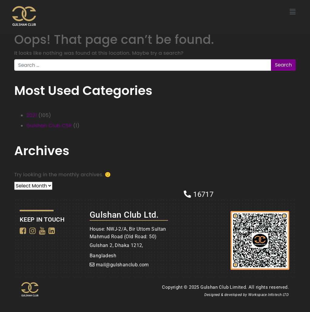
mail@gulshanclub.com (122, 265)
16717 (198, 194)
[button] (292, 12)
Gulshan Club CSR (49, 125)
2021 (31, 115)
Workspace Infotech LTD (268, 295)
